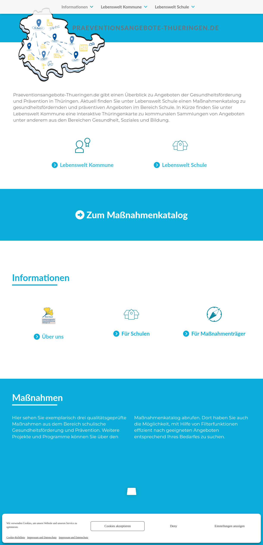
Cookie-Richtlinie (15, 537)
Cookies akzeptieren (117, 526)
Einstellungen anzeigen (230, 526)
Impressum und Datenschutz (42, 537)
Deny (173, 526)
